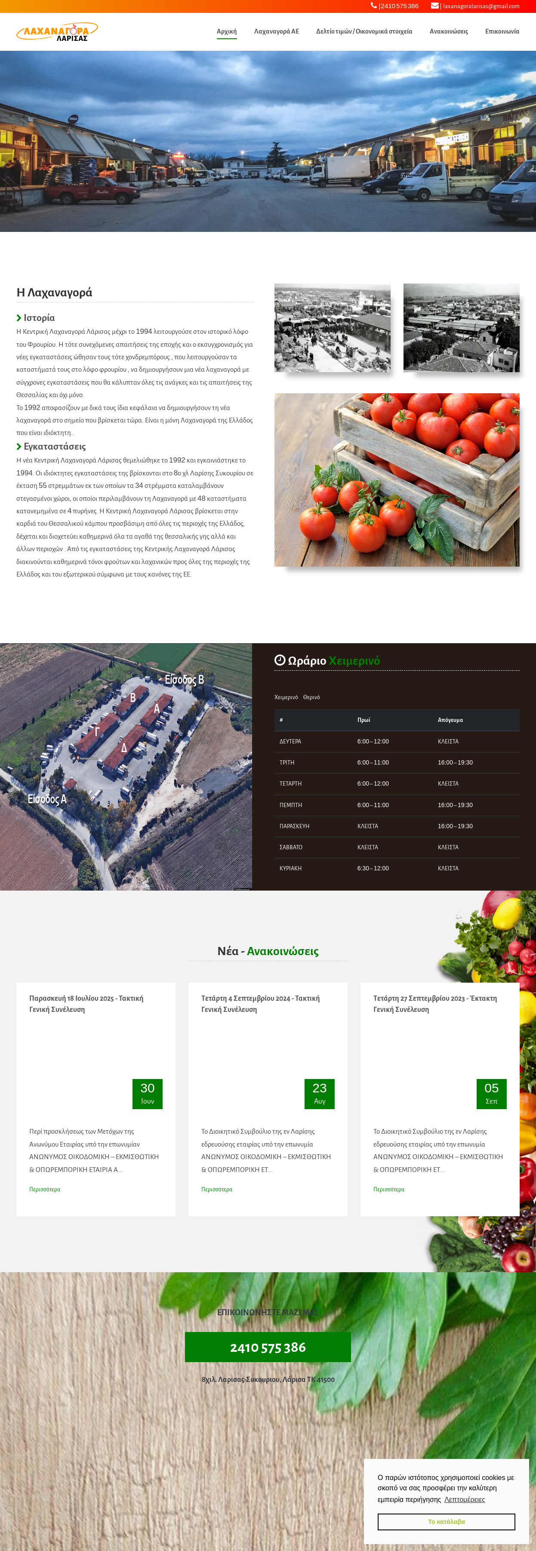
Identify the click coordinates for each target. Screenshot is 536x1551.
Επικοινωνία (502, 31)
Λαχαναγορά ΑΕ (276, 31)
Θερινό (311, 697)
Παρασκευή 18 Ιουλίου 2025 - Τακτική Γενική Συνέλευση (86, 1004)
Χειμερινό (286, 697)
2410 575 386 (395, 5)
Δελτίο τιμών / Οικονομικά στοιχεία (364, 31)
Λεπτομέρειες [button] (464, 1499)
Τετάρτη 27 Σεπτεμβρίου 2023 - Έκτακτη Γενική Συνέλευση (435, 1004)
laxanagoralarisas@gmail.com (475, 5)
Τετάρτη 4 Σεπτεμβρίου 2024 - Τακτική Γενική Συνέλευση (260, 1004)
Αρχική (227, 31)
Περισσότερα (44, 1190)
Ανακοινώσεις (449, 31)
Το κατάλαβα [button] (446, 1521)
